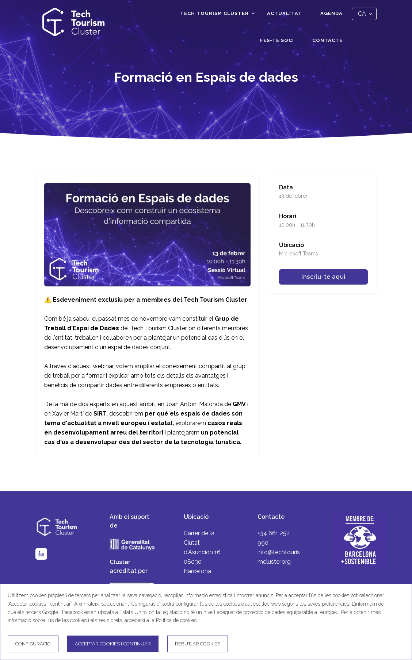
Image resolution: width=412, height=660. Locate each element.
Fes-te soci (277, 40)
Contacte (327, 40)
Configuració (33, 644)
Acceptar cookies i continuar (113, 644)
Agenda (331, 13)
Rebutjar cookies (197, 644)
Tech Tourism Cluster (214, 13)
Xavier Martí (68, 413)
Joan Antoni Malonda (195, 404)
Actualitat (284, 13)
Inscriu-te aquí (323, 276)
